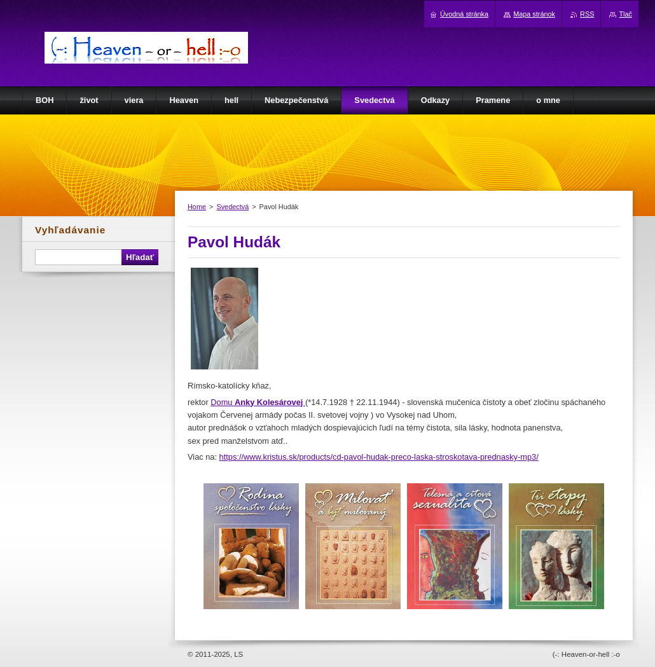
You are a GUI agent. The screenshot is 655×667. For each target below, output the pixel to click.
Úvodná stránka (464, 14)
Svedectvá (232, 206)
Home (197, 206)
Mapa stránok (534, 14)
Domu (257, 402)
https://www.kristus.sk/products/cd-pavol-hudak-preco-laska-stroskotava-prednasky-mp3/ (379, 457)
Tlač (625, 14)
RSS (587, 14)
